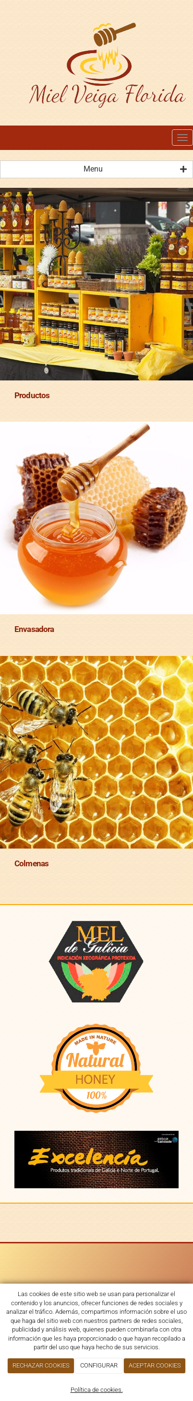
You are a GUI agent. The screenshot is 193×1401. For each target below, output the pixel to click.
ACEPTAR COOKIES (155, 1365)
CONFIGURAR (99, 1365)
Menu (135, 169)
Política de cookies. (97, 1389)
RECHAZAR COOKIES (41, 1365)
